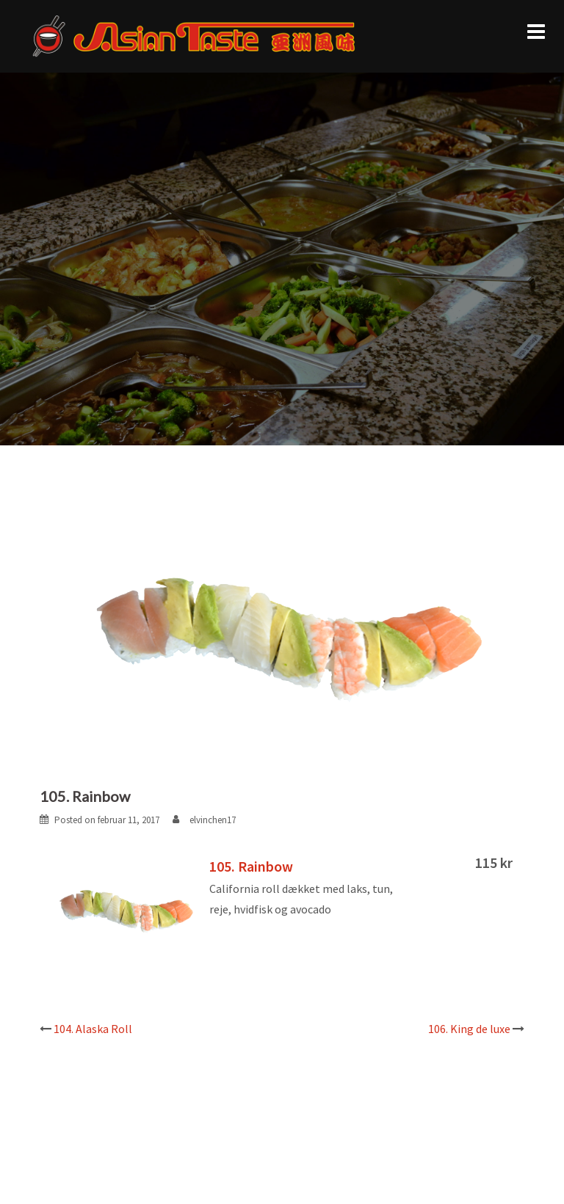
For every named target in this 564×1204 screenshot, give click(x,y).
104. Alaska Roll (93, 1028)
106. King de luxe (469, 1028)
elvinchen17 (212, 820)
